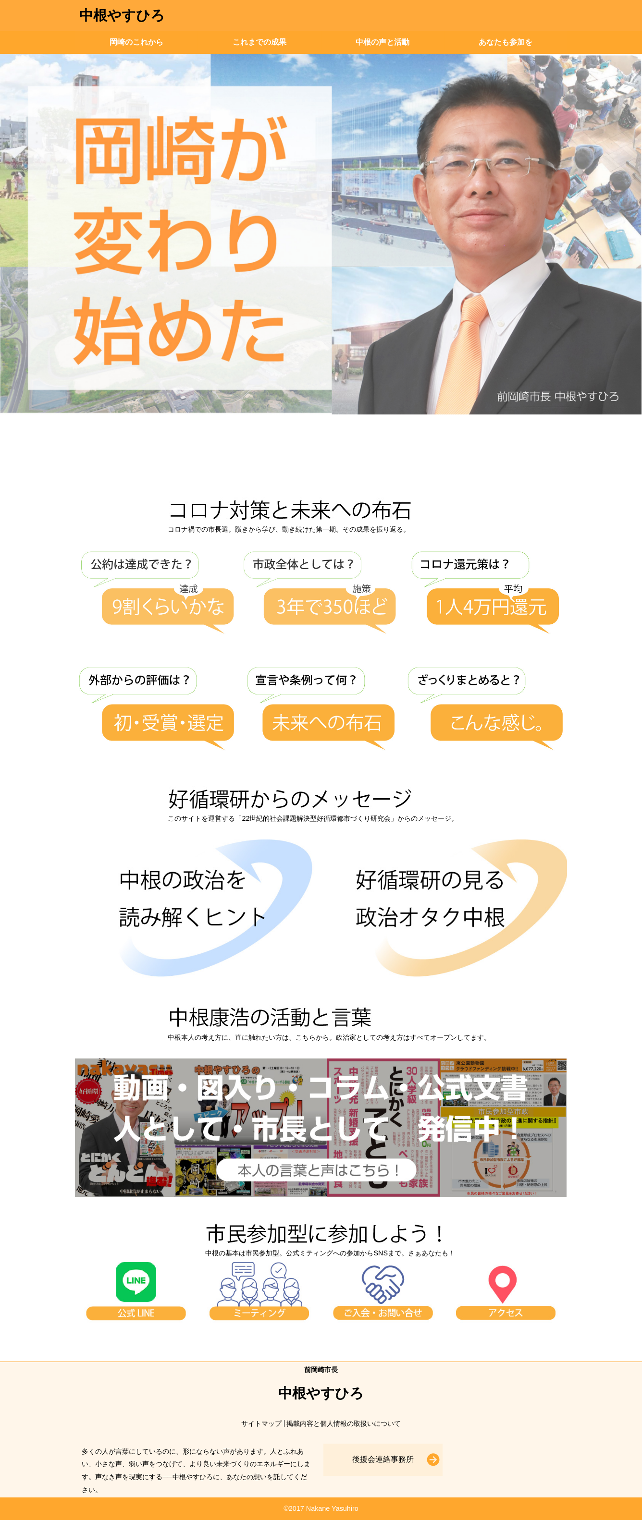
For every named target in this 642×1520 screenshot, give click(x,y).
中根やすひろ (122, 15)
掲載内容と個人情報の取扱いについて (343, 1423)
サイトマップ (261, 1423)
